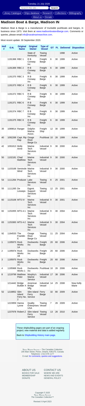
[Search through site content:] (34, 7)
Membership (28, 376)
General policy (52, 378)
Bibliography (75, 13)
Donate (48, 17)
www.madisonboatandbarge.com (52, 31)
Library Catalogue (12, 13)
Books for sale (31, 373)
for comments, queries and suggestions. (45, 356)
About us (37, 17)
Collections (60, 13)
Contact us (52, 370)
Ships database (32, 13)
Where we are (51, 373)
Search (54, 8)
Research (47, 13)
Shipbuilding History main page (40, 335)
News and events (53, 376)
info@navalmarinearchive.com (37, 34)
